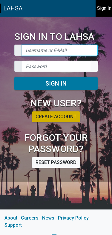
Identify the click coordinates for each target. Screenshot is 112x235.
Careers (30, 218)
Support (13, 225)
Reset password (56, 162)
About (10, 218)
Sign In (56, 83)
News (48, 218)
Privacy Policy (73, 218)
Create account (56, 116)
